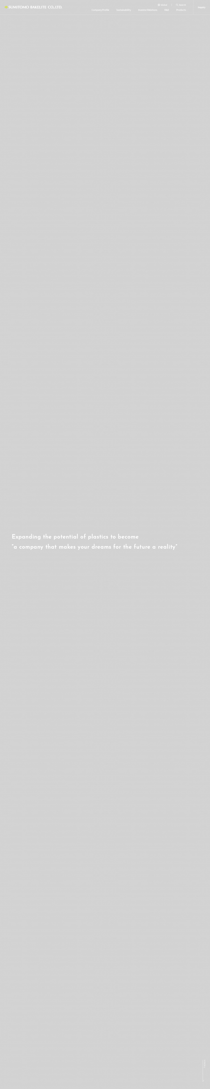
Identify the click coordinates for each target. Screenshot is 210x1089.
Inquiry (201, 7)
